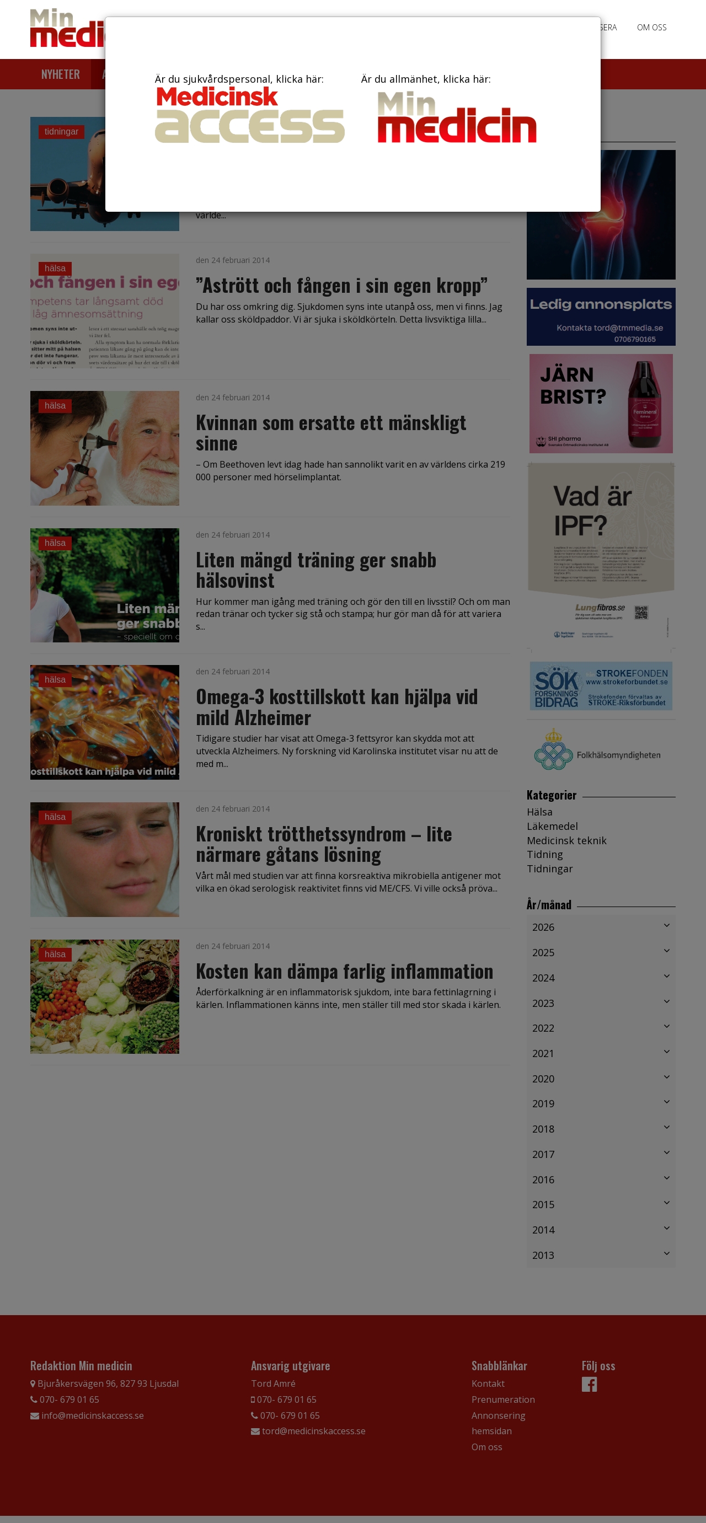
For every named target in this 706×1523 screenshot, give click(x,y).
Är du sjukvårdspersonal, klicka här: (250, 107)
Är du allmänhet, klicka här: (456, 110)
